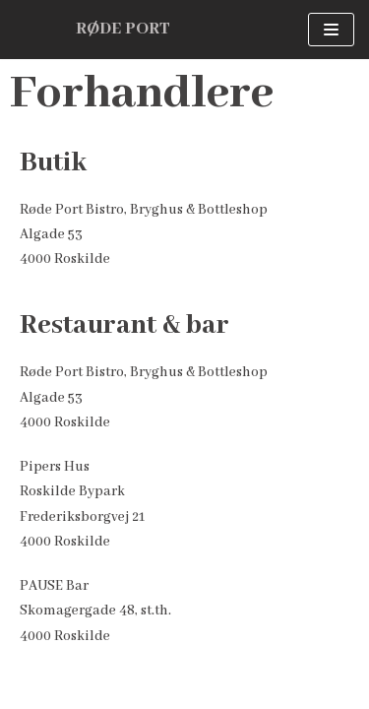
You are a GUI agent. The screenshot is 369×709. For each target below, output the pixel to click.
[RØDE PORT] (123, 29)
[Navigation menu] (331, 29)
